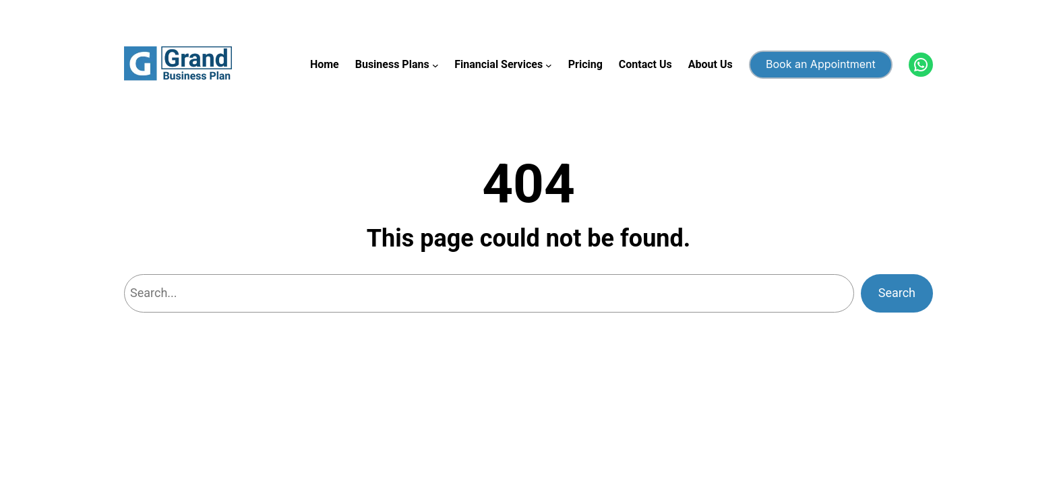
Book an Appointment (821, 64)
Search (896, 293)
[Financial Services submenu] (548, 64)
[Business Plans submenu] (435, 64)
